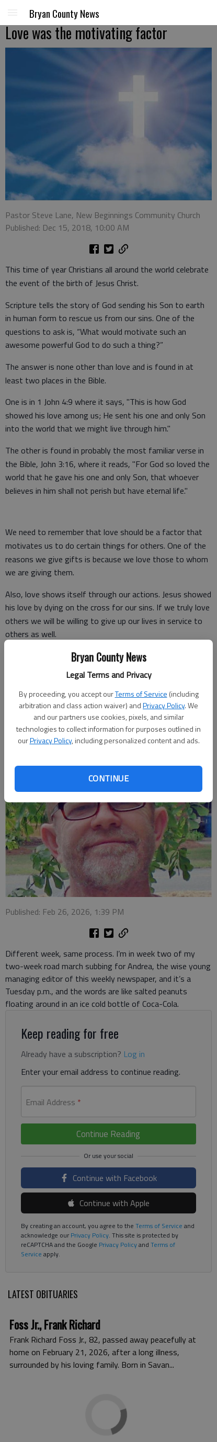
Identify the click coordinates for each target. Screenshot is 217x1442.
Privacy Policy (164, 705)
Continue (108, 778)
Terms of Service (141, 693)
